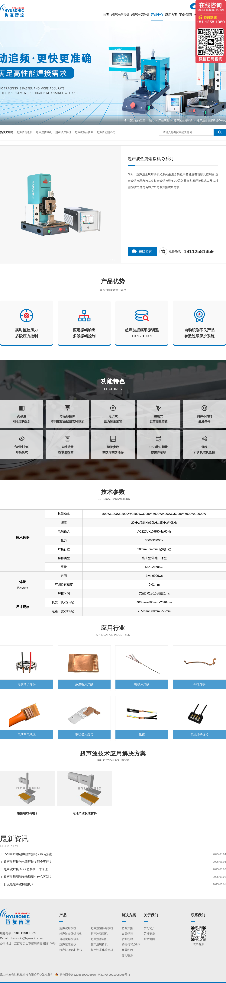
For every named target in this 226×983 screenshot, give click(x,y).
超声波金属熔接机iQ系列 (211, 120)
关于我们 (151, 915)
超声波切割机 (140, 14)
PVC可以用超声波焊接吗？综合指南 (28, 854)
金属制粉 (127, 949)
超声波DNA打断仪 (70, 949)
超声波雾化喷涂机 (102, 949)
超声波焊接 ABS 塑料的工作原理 (26, 869)
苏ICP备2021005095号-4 (114, 974)
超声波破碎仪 (67, 944)
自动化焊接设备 (69, 939)
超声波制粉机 (99, 944)
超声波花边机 (24, 132)
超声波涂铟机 (99, 939)
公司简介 (149, 928)
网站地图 (149, 939)
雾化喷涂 (127, 955)
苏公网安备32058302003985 (78, 974)
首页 (106, 14)
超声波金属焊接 (183, 120)
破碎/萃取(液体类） (131, 945)
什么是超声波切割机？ (19, 884)
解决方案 (129, 915)
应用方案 (171, 14)
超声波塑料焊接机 (102, 928)
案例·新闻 (185, 14)
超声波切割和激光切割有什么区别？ (28, 876)
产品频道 (164, 120)
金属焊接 (127, 933)
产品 (62, 915)
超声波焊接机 (120, 14)
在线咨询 (145, 251)
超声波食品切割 (84, 132)
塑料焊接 (127, 928)
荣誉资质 (149, 933)
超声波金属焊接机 (70, 933)
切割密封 (127, 939)
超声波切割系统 (106, 132)
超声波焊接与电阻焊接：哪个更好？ (28, 861)
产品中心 (157, 14)
